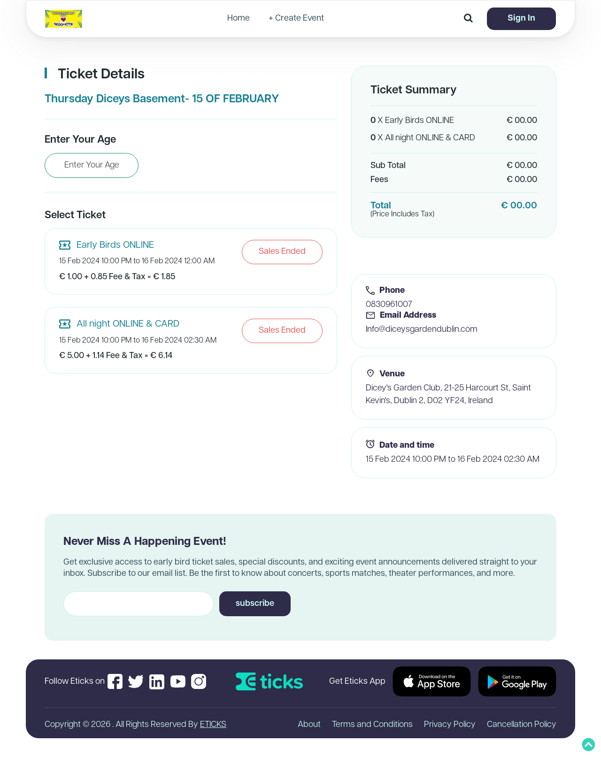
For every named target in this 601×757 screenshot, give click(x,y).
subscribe (255, 603)
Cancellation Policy (521, 724)
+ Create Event (296, 19)
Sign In (521, 18)
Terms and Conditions (372, 724)
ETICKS (213, 724)
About (309, 724)
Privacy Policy (450, 724)
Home (238, 19)
